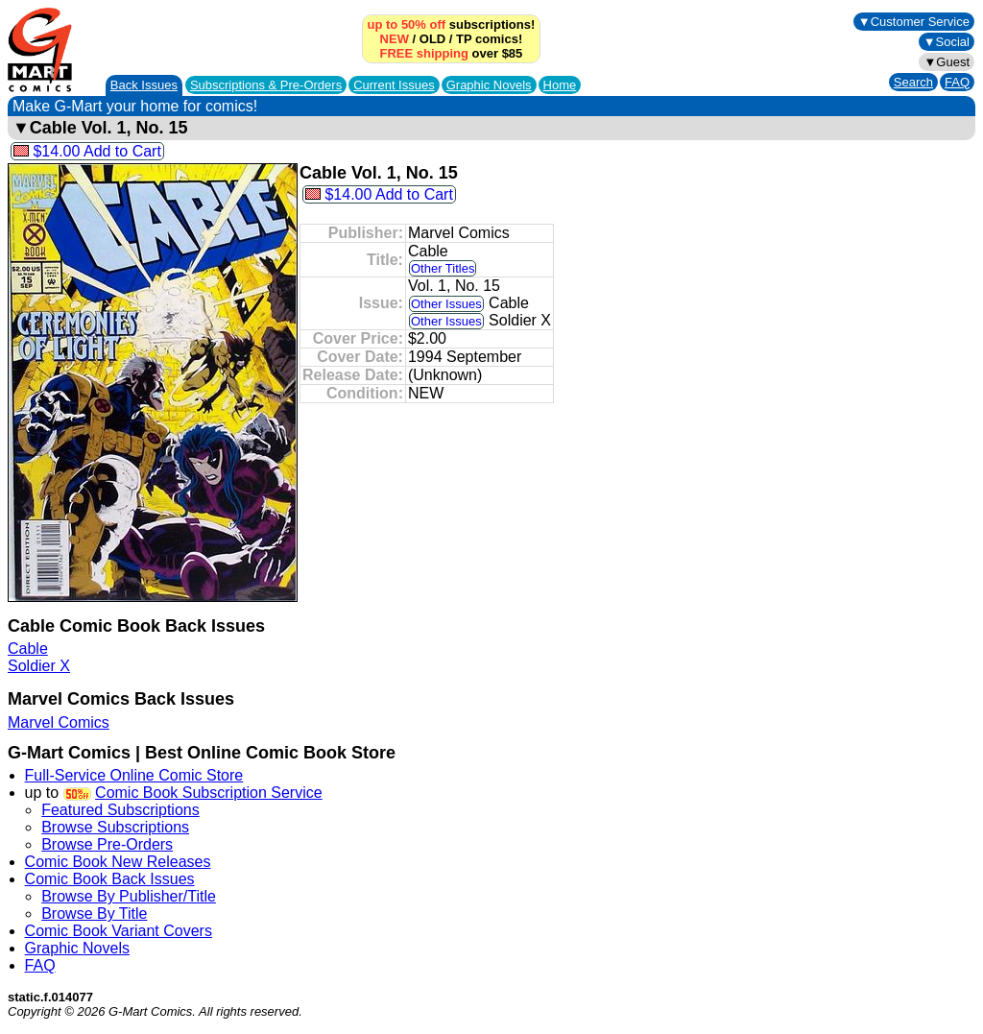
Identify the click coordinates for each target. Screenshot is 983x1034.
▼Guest (946, 62)
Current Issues (394, 85)
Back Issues (144, 85)
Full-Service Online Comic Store (134, 775)
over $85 (451, 53)
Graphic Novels (489, 85)
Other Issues (446, 304)
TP (463, 39)
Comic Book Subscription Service (209, 792)
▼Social (946, 42)
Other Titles (442, 268)
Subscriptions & (266, 85)
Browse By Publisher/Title (128, 896)
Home (560, 85)
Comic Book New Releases (118, 862)
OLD (432, 39)
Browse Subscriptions (115, 827)
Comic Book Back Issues (110, 879)
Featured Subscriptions (120, 810)
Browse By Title (94, 913)
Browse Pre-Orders (107, 844)
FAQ (957, 82)
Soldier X (39, 666)
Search (913, 82)
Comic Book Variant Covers (118, 931)
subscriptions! (452, 24)
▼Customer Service (914, 21)
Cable (28, 648)
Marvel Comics (58, 722)
